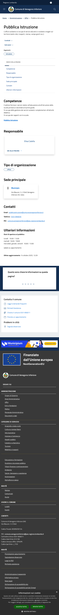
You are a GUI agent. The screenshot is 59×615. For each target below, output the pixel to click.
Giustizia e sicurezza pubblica (15, 463)
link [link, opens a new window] (49, 602)
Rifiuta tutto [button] (38, 607)
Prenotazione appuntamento (15, 554)
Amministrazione (16, 18)
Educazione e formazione (13, 460)
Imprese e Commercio (12, 436)
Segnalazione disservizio (13, 557)
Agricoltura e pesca (11, 480)
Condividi (8, 40)
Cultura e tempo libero (13, 429)
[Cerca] (54, 9)
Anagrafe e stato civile (13, 426)
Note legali (8, 581)
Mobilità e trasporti (11, 449)
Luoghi (7, 506)
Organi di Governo (11, 395)
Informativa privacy (12, 577)
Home (5, 18)
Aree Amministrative (12, 399)
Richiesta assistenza (12, 564)
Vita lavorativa (10, 432)
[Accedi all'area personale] (51, 2)
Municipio (15, 188)
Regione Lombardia (10, 2)
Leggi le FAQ (9, 560)
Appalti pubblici (10, 439)
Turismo (7, 446)
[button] (29, 611)
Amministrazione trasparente (15, 574)
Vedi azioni (9, 45)
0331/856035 (16, 216)
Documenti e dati (11, 415)
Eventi (7, 510)
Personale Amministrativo (14, 412)
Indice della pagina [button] (13, 62)
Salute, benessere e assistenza (16, 473)
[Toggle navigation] (4, 9)
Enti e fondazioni (11, 405)
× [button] (56, 592)
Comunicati (9, 493)
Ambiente (8, 470)
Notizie (7, 490)
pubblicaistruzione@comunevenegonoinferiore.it (26, 212)
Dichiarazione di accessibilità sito (16, 584)
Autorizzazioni (10, 476)
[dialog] (29, 602)
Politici (7, 409)
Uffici (26, 18)
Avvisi (7, 497)
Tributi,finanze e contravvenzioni (16, 466)
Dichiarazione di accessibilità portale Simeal (20, 587)
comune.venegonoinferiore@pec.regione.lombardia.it (26, 221)
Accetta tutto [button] (21, 607)
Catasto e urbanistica (12, 443)
